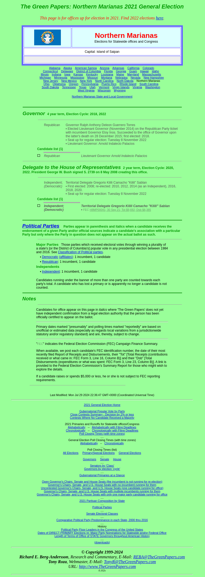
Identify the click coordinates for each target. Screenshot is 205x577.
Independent (51, 271)
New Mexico (69, 80)
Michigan (45, 77)
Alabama (54, 68)
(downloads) (102, 542)
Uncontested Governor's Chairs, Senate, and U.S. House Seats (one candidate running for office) (102, 488)
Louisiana (107, 74)
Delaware (67, 71)
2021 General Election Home (102, 404)
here (159, 18)
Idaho (155, 71)
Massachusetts (151, 74)
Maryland (133, 74)
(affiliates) (66, 257)
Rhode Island (128, 84)
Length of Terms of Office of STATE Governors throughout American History (101, 536)
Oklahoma (59, 84)
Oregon (73, 84)
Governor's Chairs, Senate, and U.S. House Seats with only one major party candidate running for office (102, 494)
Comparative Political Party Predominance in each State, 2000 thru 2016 (102, 520)
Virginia (137, 87)
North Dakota (125, 80)
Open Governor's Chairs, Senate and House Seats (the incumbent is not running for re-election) (102, 481)
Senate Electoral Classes (102, 513)
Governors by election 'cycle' (102, 468)
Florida (108, 71)
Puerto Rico (108, 84)
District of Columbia (88, 71)
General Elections (130, 452)
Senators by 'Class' (102, 465)
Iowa (67, 74)
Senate (104, 459)
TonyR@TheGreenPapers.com (130, 561)
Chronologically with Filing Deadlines (115, 430)
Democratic (50, 257)
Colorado (148, 68)
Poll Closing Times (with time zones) (102, 433)
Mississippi (77, 77)
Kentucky (92, 74)
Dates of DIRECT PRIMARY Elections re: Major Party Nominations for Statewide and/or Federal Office (102, 532)
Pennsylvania (89, 84)
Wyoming (119, 90)
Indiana (56, 74)
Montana (106, 77)
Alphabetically (76, 427)
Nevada (135, 77)
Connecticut (50, 71)
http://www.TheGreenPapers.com (107, 566)
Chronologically (75, 430)
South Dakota (50, 87)
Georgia (121, 71)
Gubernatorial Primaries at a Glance (102, 475)
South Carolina (149, 84)
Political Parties (41, 226)
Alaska (67, 68)
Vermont (104, 87)
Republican (50, 262)
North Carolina (104, 80)
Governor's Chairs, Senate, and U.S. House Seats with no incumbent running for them (102, 484)
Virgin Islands (120, 87)
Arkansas (118, 68)
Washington (152, 87)
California (133, 68)
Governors (89, 459)
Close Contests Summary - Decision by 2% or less (102, 414)
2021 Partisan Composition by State (102, 500)
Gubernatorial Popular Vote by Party (102, 411)
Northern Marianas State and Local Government (102, 96)
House (117, 459)
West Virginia (86, 90)
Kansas (78, 74)
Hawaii (144, 71)
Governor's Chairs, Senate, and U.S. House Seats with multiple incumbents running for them (102, 491)
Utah (92, 87)
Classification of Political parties (80, 252)
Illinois (45, 74)
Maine (120, 74)
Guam (133, 71)
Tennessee (69, 87)
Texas (82, 87)
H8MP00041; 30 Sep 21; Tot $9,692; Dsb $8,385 (120, 209)
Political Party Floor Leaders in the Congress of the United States (102, 529)
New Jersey (50, 80)
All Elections (70, 452)
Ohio (47, 84)
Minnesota (60, 77)
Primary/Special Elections (98, 452)
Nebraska (121, 77)
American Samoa (86, 68)
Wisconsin (104, 90)
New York (86, 80)
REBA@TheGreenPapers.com (159, 557)
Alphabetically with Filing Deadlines (114, 427)
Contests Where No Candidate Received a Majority (102, 417)
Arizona (104, 68)
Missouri (92, 77)
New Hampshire (154, 77)
